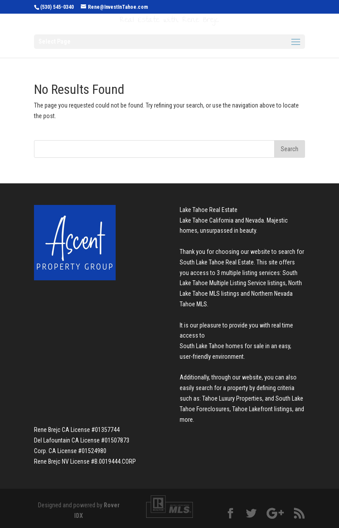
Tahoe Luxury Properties (232, 398)
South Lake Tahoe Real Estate (217, 262)
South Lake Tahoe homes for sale (222, 346)
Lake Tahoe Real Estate (208, 209)
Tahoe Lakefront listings (262, 409)
